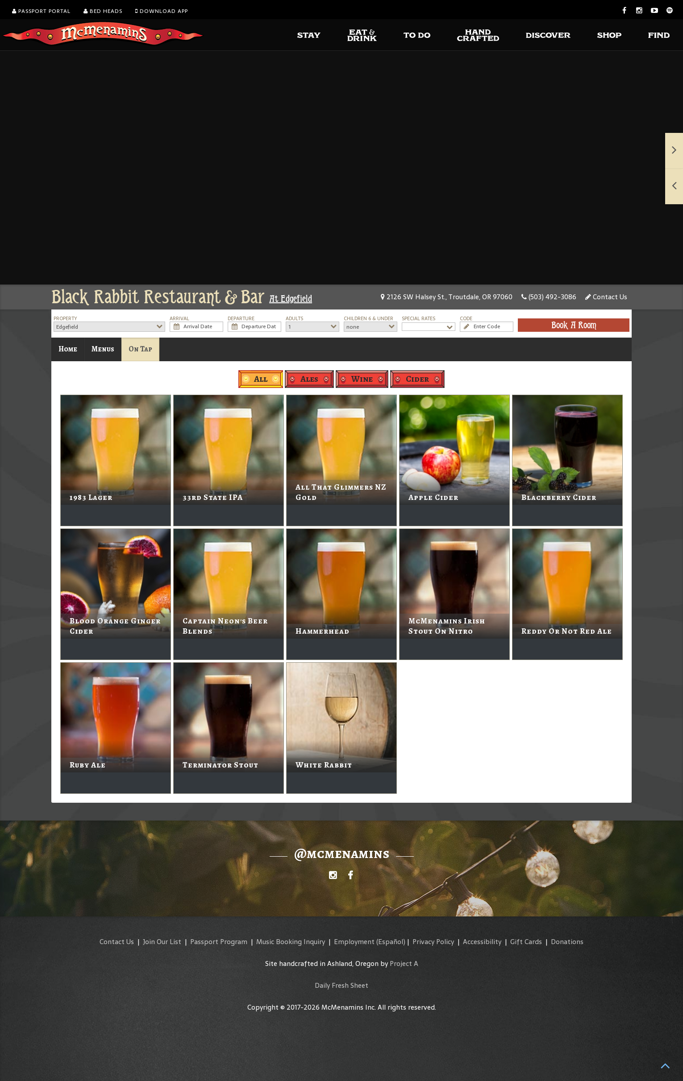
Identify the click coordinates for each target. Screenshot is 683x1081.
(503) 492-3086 (548, 296)
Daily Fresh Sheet (341, 985)
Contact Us (606, 296)
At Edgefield (290, 299)
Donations (567, 941)
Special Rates (418, 319)
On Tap (140, 349)
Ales (309, 379)
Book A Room (573, 325)
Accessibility (482, 941)
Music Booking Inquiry (290, 941)
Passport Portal (41, 11)
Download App (161, 11)
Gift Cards (526, 941)
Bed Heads (102, 11)
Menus (103, 349)
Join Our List (162, 941)
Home (67, 349)
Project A (404, 963)
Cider (417, 379)
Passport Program (218, 941)
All (260, 379)
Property (65, 319)
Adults (294, 319)
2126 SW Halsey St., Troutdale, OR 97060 (446, 296)
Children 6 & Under (368, 319)
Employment (354, 941)
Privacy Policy (433, 941)
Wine (362, 379)
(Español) (390, 941)
